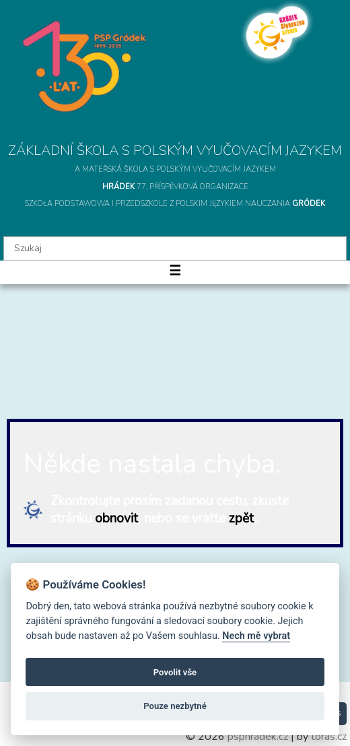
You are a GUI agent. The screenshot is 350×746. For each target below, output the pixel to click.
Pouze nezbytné (175, 706)
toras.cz (329, 736)
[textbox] (175, 248)
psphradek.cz (258, 736)
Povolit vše (175, 672)
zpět (241, 518)
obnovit (116, 518)
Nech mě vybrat (256, 636)
